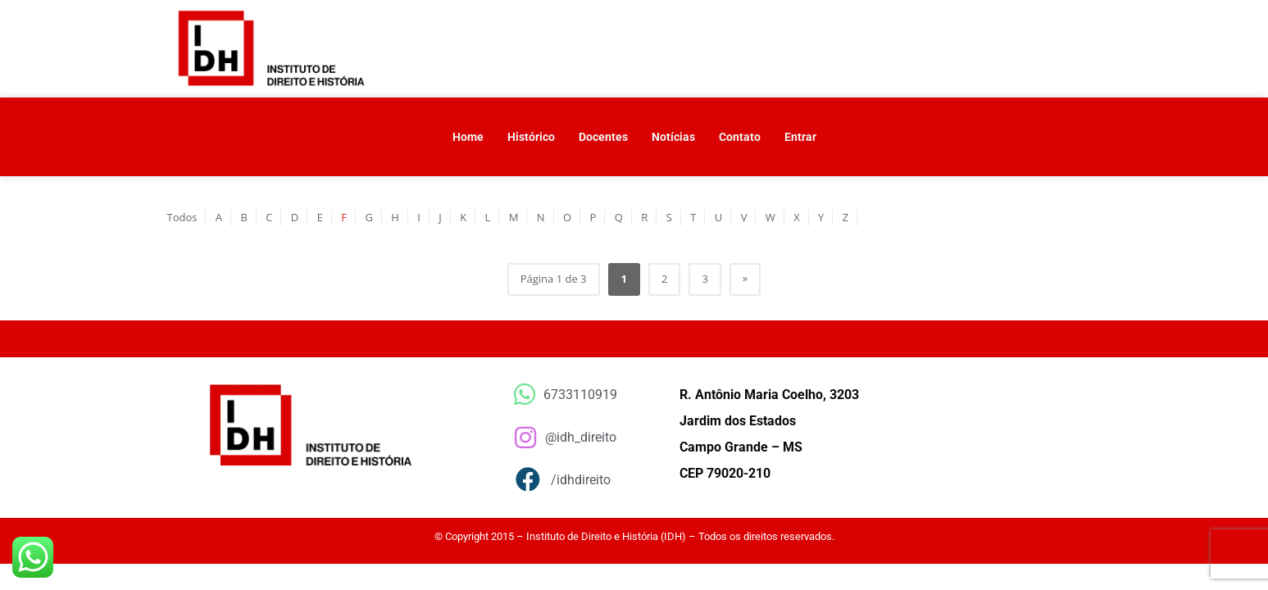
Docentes (603, 136)
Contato (740, 136)
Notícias (673, 136)
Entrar (800, 136)
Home (468, 136)
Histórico (531, 136)
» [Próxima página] (745, 277)
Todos (182, 217)
